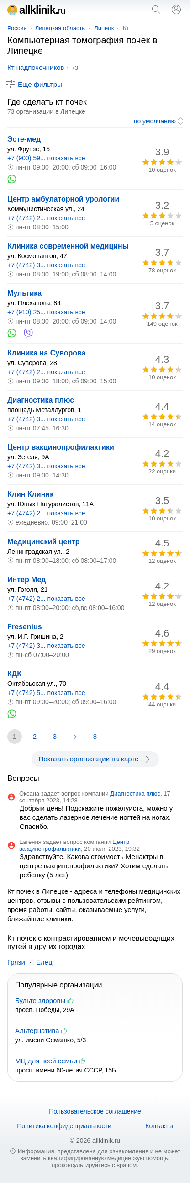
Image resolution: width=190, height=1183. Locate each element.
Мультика (24, 293)
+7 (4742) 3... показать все (46, 265)
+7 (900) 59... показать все (46, 158)
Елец (44, 962)
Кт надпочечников (35, 67)
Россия (17, 28)
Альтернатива (37, 1030)
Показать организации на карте (95, 758)
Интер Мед (26, 580)
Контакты (159, 1126)
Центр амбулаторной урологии (63, 199)
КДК (14, 674)
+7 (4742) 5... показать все (46, 692)
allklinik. (36, 10)
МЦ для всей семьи (46, 1061)
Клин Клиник (30, 494)
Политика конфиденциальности (64, 1126)
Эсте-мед (24, 139)
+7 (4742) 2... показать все (46, 218)
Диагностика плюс (40, 400)
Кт (126, 28)
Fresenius (24, 627)
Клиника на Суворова (46, 353)
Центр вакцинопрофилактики (60, 447)
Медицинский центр (43, 542)
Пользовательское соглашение (95, 1111)
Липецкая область (60, 28)
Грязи (16, 962)
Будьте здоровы (40, 1000)
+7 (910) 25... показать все (46, 312)
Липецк (104, 28)
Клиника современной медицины (67, 246)
